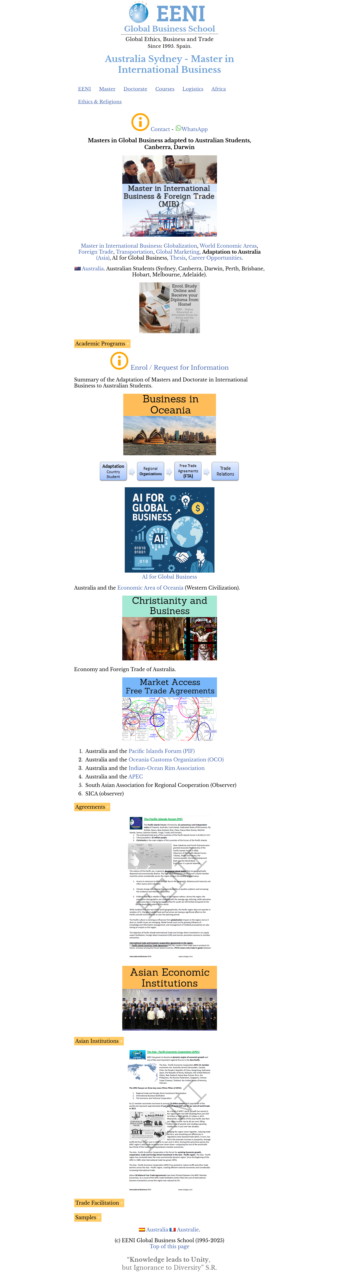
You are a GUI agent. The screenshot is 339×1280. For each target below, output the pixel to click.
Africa (218, 89)
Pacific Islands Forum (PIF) (162, 751)
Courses (164, 89)
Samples (85, 1217)
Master (107, 89)
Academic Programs (100, 344)
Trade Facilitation (97, 1203)
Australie (188, 1230)
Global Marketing (177, 252)
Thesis (178, 258)
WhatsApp (191, 129)
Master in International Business (121, 246)
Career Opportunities (215, 258)
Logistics (192, 89)
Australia (93, 269)
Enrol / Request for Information (180, 367)
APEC (135, 777)
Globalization (180, 246)
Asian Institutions (97, 1041)
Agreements (90, 807)
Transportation (134, 252)
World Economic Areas (228, 246)
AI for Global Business (169, 577)
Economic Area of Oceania (150, 588)
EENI (84, 89)
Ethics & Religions (100, 102)
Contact (160, 129)
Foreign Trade (96, 252)
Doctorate (135, 89)
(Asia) (103, 258)
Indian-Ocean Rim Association (167, 768)
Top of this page (169, 1246)
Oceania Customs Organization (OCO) (176, 760)
